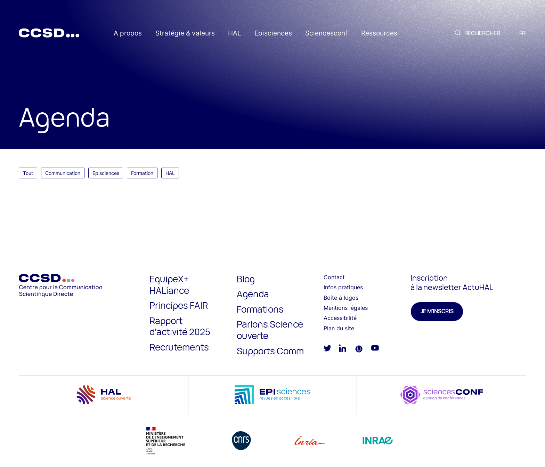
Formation (142, 173)
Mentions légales (346, 307)
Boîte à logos (341, 297)
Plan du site (339, 328)
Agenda (253, 294)
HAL (234, 33)
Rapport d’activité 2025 (179, 326)
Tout (28, 173)
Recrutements (179, 347)
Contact (334, 277)
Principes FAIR (178, 305)
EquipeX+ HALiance (169, 285)
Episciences (273, 33)
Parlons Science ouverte (270, 330)
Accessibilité (340, 317)
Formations (260, 309)
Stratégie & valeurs (185, 33)
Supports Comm (270, 351)
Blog (246, 279)
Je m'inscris (437, 311)
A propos (128, 33)
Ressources (379, 33)
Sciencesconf (326, 33)
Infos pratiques (343, 287)
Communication (62, 173)
